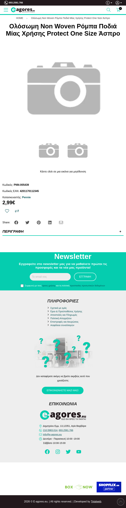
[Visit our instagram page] (58, 453)
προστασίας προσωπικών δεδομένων (87, 285)
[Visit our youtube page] (78, 453)
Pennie (26, 197)
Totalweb (96, 501)
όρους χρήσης (48, 285)
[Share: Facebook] (16, 222)
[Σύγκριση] (17, 211)
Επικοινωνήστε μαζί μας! (63, 390)
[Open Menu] (5, 9)
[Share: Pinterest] (39, 222)
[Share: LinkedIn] (50, 222)
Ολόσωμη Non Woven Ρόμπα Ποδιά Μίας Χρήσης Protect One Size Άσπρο (70, 18)
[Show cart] (118, 10)
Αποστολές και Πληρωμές (63, 315)
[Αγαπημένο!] (7, 211)
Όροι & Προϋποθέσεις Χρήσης (66, 311)
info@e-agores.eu (52, 434)
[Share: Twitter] (27, 222)
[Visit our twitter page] (68, 453)
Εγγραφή (85, 276)
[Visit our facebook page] (47, 453)
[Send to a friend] (61, 222)
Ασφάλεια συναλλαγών (62, 325)
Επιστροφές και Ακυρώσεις (64, 321)
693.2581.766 (16, 2)
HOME (19, 18)
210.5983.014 (50, 430)
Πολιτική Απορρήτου (61, 318)
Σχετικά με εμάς (58, 308)
